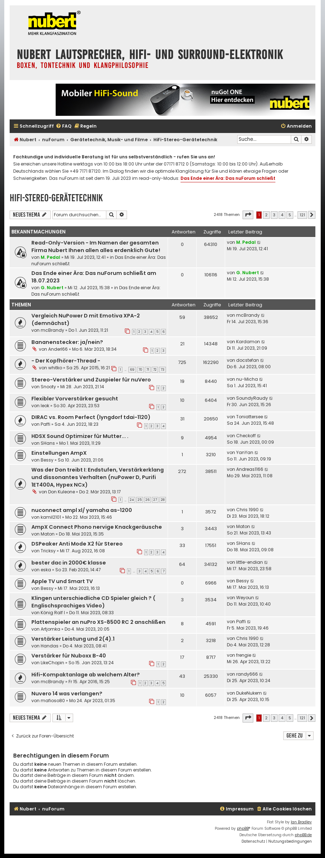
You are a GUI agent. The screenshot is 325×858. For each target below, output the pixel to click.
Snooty (48, 387)
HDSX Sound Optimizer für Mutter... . (79, 436)
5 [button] (290, 215)
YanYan (244, 452)
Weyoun (245, 598)
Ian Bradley (301, 822)
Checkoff (246, 436)
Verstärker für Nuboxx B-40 (68, 655)
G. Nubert (52, 288)
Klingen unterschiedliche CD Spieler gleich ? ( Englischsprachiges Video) (93, 602)
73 (162, 370)
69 (132, 370)
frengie (243, 655)
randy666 (247, 674)
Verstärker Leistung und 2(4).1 (73, 638)
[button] (248, 215)
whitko (55, 368)
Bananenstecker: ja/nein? (67, 342)
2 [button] (266, 215)
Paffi (45, 424)
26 (147, 500)
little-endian (249, 562)
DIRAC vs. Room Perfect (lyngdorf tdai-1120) (91, 417)
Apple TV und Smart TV (62, 581)
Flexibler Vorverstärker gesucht (74, 398)
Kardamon (248, 342)
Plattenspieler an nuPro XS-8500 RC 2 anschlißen (98, 622)
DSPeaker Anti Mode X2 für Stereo (77, 543)
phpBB (243, 828)
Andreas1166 (249, 469)
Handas (50, 646)
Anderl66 (58, 349)
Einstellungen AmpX (59, 453)
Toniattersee (249, 417)
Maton (48, 534)
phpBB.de (303, 835)
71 (147, 370)
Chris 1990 (247, 510)
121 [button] (302, 215)
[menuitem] (63, 126)
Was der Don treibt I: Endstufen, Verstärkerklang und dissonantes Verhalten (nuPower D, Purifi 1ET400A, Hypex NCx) (97, 477)
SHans (48, 443)
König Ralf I (53, 613)
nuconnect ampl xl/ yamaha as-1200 (81, 510)
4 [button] (282, 215)
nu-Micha (247, 379)
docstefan (247, 360)
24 (132, 500)
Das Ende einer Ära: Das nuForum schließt (228, 178)
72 (155, 370)
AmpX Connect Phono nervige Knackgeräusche (96, 527)
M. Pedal (50, 257)
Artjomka (50, 629)
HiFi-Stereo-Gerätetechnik (56, 197)
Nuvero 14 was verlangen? (66, 693)
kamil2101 (51, 517)
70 (140, 370)
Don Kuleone (61, 492)
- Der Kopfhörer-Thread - (65, 360)
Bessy (47, 460)
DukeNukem (249, 693)
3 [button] (274, 215)
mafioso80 (53, 700)
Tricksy (48, 551)
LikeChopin (52, 663)
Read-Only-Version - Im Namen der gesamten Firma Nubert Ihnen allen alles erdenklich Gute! (95, 246)
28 (162, 500)
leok (45, 406)
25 (140, 500)
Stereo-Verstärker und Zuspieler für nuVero (91, 379)
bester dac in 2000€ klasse (68, 562)
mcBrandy (52, 330)
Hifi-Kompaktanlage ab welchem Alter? (85, 674)
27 (155, 500)
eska (46, 570)
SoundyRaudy (252, 398)
